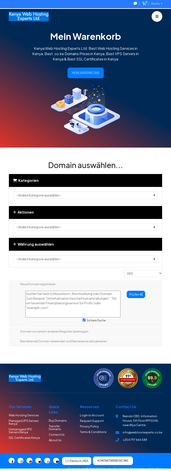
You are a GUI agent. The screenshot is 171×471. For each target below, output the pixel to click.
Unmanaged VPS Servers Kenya (20, 430)
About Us (55, 440)
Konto (155, 3)
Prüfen (136, 294)
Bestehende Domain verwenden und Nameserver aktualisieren (60, 341)
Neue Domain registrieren (34, 284)
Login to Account (92, 415)
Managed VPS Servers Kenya (24, 422)
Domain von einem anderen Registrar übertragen (50, 331)
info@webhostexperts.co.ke (142, 432)
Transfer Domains (55, 427)
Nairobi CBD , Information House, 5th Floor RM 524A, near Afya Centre (140, 420)
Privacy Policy (89, 426)
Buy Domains (58, 420)
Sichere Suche (94, 320)
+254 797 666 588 (135, 439)
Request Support (92, 421)
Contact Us (57, 434)
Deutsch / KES (76, 461)
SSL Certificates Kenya (24, 437)
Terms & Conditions (93, 432)
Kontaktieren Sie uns (113, 460)
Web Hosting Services (24, 415)
